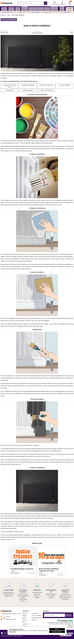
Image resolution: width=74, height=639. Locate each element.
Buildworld (3, 15)
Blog (9, 15)
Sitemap (24, 620)
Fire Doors (17, 8)
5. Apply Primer (9, 90)
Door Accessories (33, 8)
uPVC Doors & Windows (24, 8)
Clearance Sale (69, 8)
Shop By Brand (62, 8)
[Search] (45, 3)
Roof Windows (40, 8)
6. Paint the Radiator (27, 90)
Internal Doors (4, 8)
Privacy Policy (35, 613)
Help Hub (34, 620)
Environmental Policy (37, 617)
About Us (24, 613)
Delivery (24, 615)
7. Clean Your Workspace (46, 90)
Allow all (57, 629)
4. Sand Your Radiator (64, 85)
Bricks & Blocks (42, 575)
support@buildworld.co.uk (8, 619)
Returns (24, 617)
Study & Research (15, 573)
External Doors (11, 8)
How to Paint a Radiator (18, 15)
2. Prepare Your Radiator (27, 85)
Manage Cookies (57, 631)
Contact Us (25, 624)
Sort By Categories (9, 19)
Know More (70, 626)
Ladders (47, 8)
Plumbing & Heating (37, 33)
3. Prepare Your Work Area (46, 85)
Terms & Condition (36, 615)
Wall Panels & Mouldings (54, 8)
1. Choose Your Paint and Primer (9, 86)
